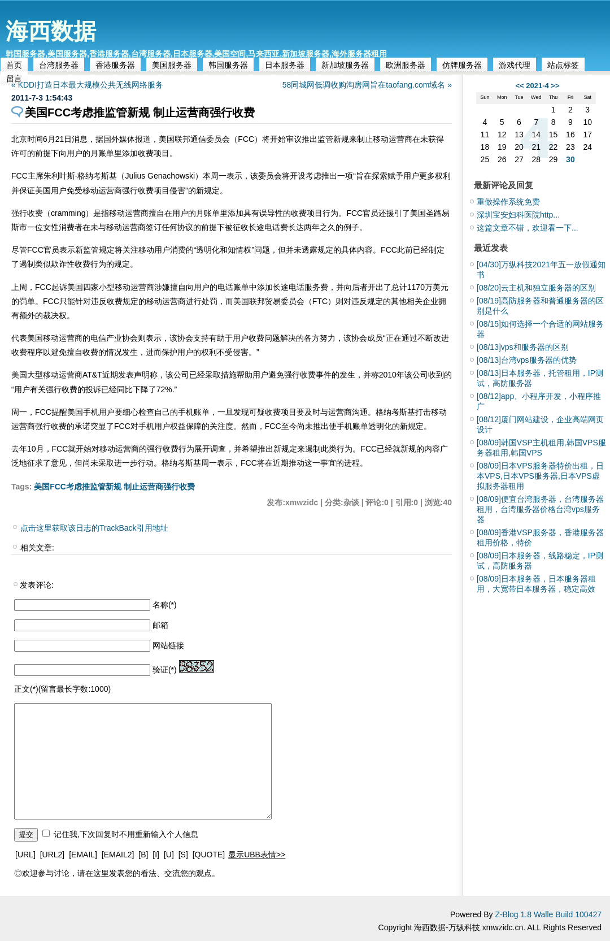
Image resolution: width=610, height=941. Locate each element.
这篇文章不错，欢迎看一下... (527, 227)
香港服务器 (115, 65)
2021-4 (537, 85)
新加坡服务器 (345, 65)
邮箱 (160, 625)
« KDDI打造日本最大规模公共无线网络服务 (87, 84)
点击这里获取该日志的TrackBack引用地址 (94, 527)
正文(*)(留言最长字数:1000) (62, 688)
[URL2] (52, 854)
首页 (14, 65)
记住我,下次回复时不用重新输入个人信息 (126, 834)
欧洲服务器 (405, 65)
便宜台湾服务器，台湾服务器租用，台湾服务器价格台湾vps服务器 (540, 509)
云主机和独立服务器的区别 (536, 287)
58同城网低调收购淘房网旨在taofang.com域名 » (367, 84)
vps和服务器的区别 (523, 347)
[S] (183, 854)
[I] (155, 854)
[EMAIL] (83, 854)
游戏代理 (514, 65)
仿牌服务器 (462, 65)
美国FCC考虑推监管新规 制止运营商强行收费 (114, 486)
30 (570, 159)
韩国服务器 (228, 65)
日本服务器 (284, 65)
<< (519, 85)
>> (555, 85)
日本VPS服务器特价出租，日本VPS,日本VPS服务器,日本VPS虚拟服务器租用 (540, 476)
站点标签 (563, 65)
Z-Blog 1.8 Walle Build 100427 (548, 914)
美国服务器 (171, 65)
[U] (169, 854)
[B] (143, 854)
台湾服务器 (59, 65)
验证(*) (164, 669)
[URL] (25, 854)
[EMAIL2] (118, 854)
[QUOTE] (209, 854)
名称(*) (164, 604)
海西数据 (51, 31)
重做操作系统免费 (508, 201)
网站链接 (168, 645)
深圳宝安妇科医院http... (518, 214)
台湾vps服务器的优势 (527, 360)
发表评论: (37, 584)
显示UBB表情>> (256, 854)
